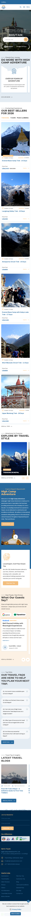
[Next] (28, 660)
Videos (3, 887)
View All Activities (8, 478)
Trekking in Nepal (11, 472)
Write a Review (5, 896)
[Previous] (23, 660)
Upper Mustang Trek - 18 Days (13, 413)
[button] (26, 39)
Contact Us (19, 893)
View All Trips (6, 426)
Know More (7, 524)
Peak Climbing (23, 118)
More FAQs (7, 742)
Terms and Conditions (22, 884)
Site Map (18, 890)
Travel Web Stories (6, 893)
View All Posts (9, 800)
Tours (13, 118)
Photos (3, 884)
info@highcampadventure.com (13, 861)
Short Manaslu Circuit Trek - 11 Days (15, 363)
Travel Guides (5, 879)
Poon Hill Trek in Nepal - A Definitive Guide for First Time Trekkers (12, 791)
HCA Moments (5, 890)
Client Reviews (5, 882)
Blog (17, 882)
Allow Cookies (15, 913)
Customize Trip (20, 879)
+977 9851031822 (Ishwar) (12, 864)
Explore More (6, 97)
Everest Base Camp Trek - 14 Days (14, 161)
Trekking (5, 118)
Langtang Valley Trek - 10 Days (13, 211)
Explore (26, 168)
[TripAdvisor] (19, 614)
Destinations (5, 876)
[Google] (23, 46)
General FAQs (20, 887)
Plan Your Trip (10, 583)
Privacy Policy (15, 909)
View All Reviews (7, 659)
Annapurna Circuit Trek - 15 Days (14, 262)
